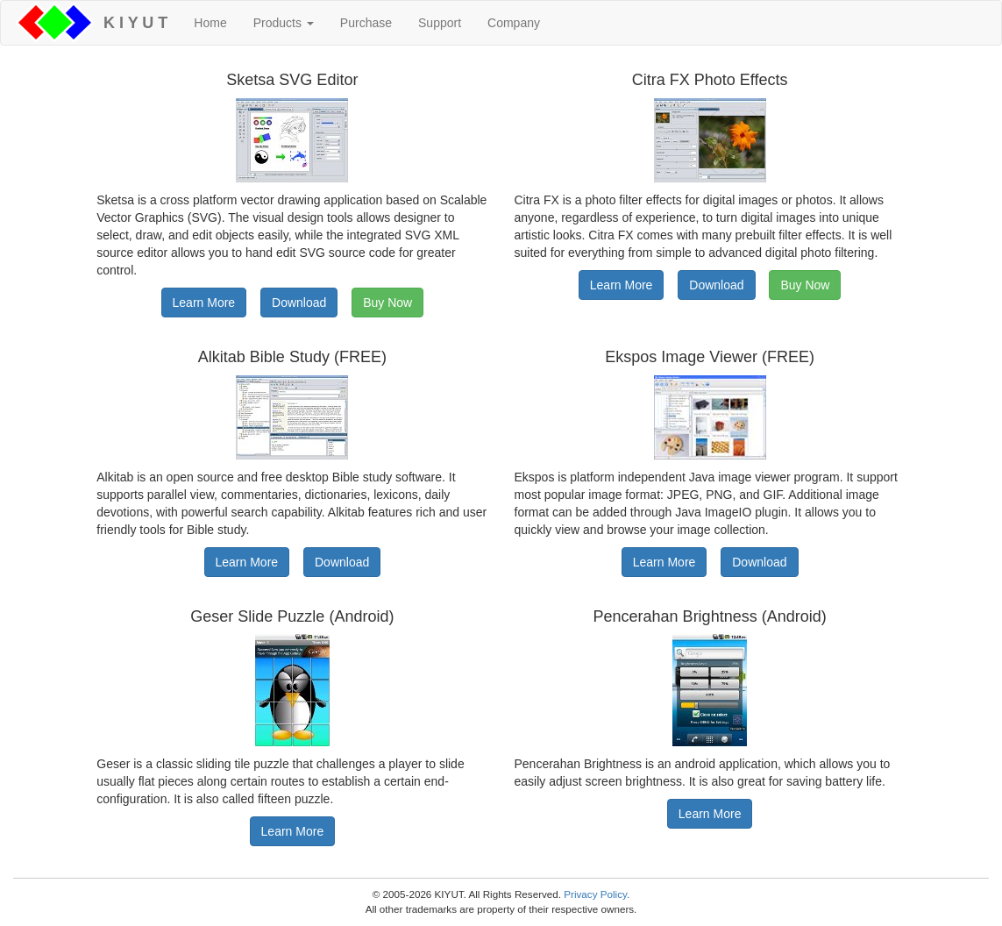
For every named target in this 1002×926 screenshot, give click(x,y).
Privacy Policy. (596, 894)
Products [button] (283, 23)
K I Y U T (131, 23)
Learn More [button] (204, 303)
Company (513, 23)
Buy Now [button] (387, 303)
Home (210, 23)
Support (439, 23)
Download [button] (299, 303)
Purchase (366, 23)
